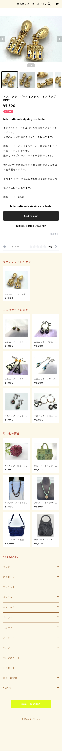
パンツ (6, 647)
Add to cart (31, 216)
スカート (7, 627)
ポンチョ (7, 597)
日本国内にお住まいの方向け (31, 225)
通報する (54, 234)
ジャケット (9, 587)
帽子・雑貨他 (10, 678)
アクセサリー (10, 577)
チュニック (9, 607)
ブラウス (7, 617)
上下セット (9, 668)
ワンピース (9, 637)
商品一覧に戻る (31, 704)
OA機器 (7, 688)
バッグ (6, 567)
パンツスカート (11, 657)
